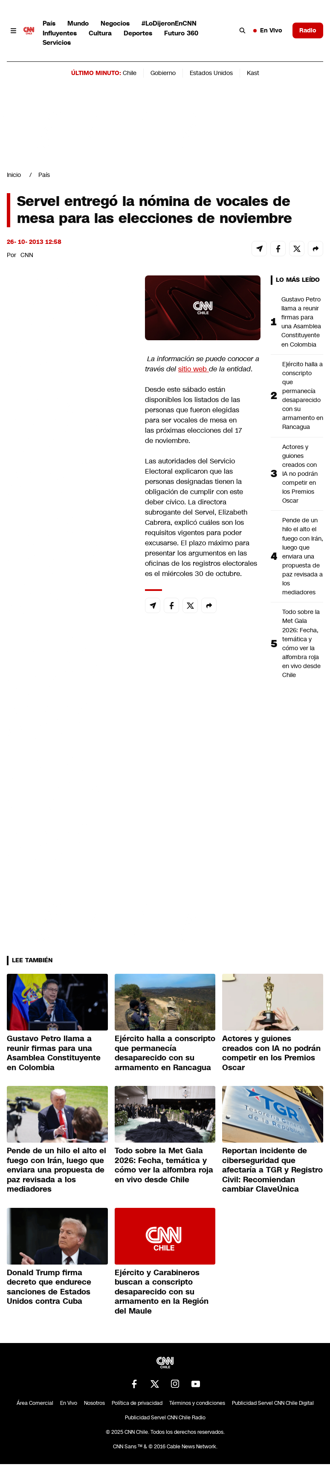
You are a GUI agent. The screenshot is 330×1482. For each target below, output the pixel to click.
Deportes (138, 33)
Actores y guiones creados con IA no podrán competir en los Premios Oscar (300, 474)
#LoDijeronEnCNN (169, 23)
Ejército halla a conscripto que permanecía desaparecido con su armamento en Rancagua (302, 395)
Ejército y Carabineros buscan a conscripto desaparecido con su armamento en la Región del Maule (161, 1292)
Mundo (78, 23)
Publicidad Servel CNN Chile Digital (273, 1403)
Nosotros (94, 1403)
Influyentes (60, 33)
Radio (307, 30)
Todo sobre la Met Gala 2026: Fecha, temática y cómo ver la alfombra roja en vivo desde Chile (301, 643)
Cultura (100, 33)
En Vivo (267, 30)
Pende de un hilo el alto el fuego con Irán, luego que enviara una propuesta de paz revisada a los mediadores (302, 556)
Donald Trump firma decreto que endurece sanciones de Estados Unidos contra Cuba (49, 1287)
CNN (26, 255)
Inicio (14, 175)
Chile (129, 73)
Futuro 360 (181, 33)
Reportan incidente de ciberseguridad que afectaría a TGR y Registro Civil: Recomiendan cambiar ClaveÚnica (272, 1170)
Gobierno (163, 73)
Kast (253, 73)
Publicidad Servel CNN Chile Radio (165, 1417)
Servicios (57, 42)
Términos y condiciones (197, 1403)
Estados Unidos (211, 73)
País (49, 23)
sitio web (193, 369)
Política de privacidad (137, 1403)
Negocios (115, 23)
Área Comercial (35, 1403)
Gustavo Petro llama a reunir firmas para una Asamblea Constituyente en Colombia (301, 322)
